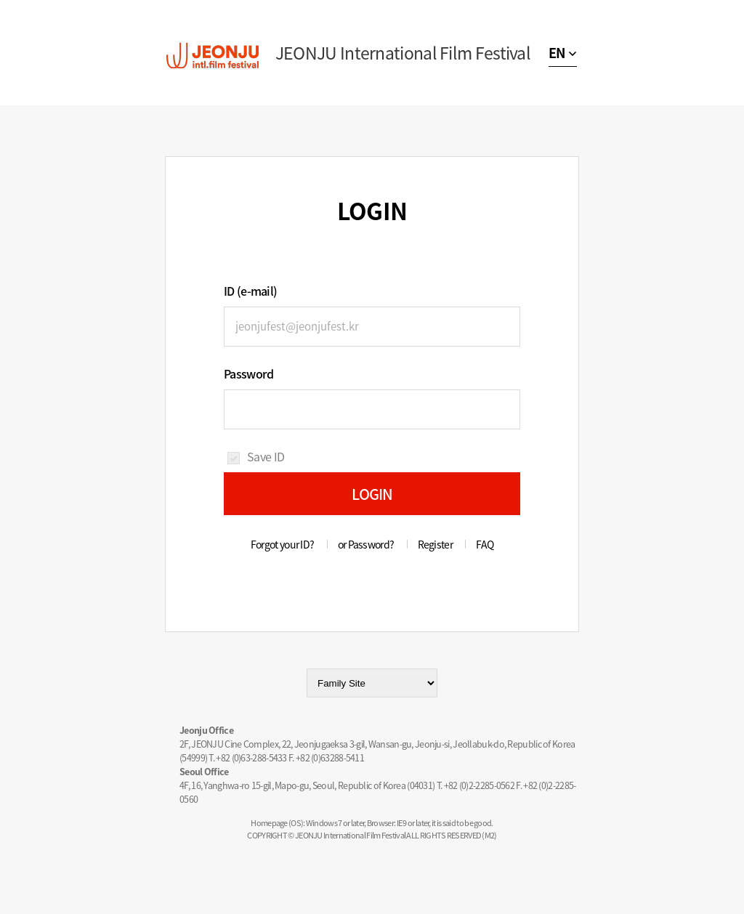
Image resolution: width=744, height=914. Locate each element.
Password (248, 373)
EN (557, 52)
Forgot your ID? (283, 544)
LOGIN (372, 493)
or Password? (366, 544)
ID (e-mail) (250, 290)
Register (435, 544)
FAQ (484, 544)
